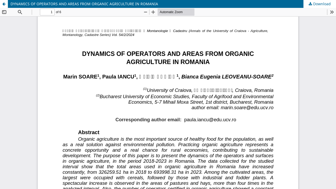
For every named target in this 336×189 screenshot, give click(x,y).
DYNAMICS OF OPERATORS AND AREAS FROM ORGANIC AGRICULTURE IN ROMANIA (84, 3)
